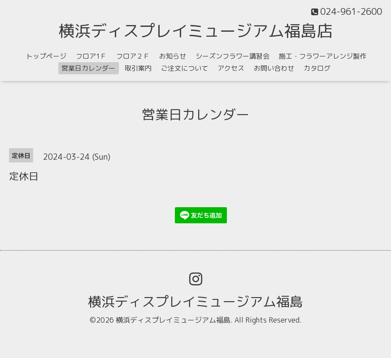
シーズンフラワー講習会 (232, 56)
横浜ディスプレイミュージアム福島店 (195, 30)
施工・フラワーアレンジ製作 (322, 56)
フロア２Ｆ (133, 56)
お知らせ (172, 56)
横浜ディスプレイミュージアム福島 (195, 301)
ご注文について (184, 68)
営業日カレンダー (88, 68)
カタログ (317, 68)
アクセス (230, 68)
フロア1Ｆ (91, 56)
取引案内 (138, 68)
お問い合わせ (274, 68)
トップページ (46, 56)
